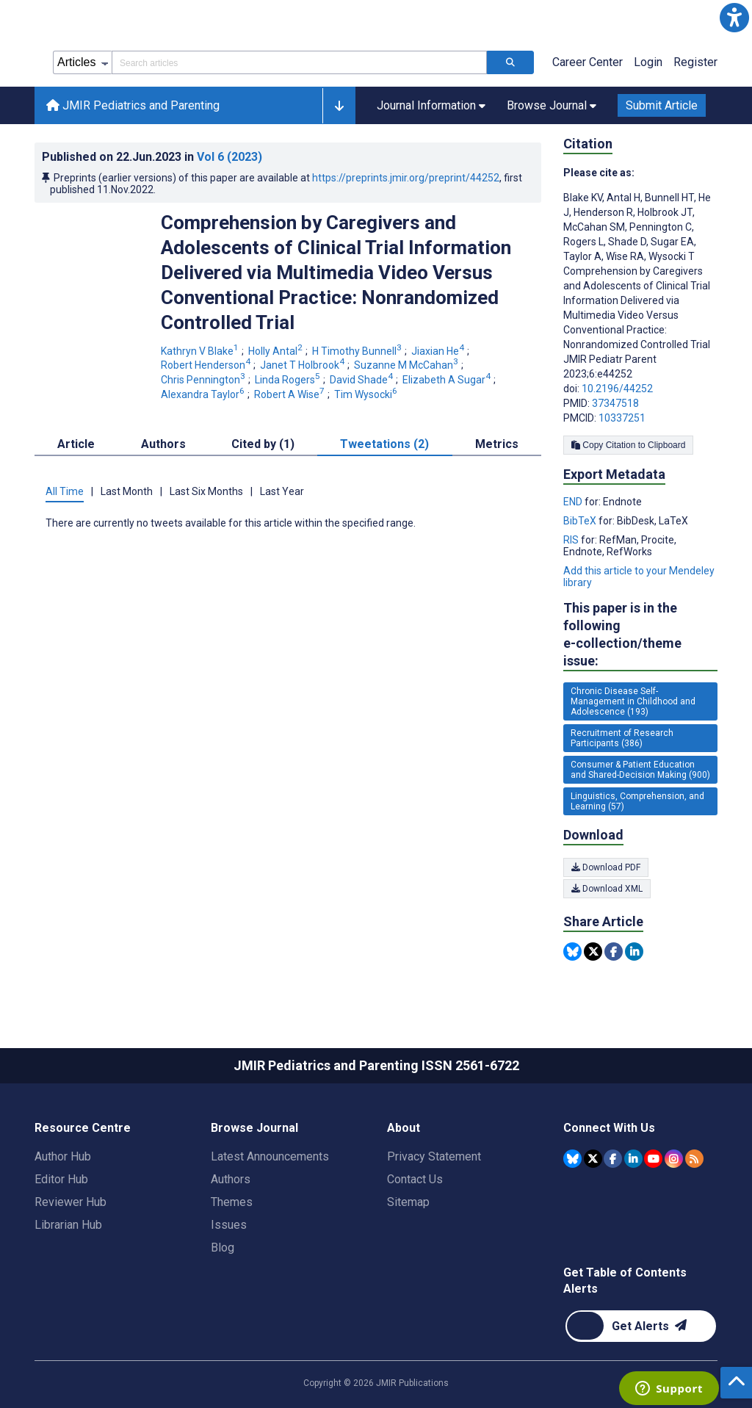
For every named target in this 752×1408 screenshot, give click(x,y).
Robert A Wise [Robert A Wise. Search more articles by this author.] (290, 394)
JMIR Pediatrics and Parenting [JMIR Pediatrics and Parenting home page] (133, 105)
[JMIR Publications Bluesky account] (572, 1158)
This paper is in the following (640, 635)
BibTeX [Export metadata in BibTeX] (581, 521)
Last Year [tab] (282, 491)
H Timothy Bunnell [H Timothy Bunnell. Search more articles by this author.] (358, 351)
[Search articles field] (299, 62)
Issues (229, 1225)
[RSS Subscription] (694, 1158)
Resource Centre (83, 1128)
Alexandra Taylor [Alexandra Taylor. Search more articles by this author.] (204, 394)
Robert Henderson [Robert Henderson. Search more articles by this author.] (207, 365)
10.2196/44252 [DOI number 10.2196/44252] (617, 388)
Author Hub (63, 1156)
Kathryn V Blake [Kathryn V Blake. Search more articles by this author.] (201, 351)
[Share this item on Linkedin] (634, 951)
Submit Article (662, 105)
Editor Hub (61, 1179)
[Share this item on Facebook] (613, 951)
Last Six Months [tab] (206, 491)
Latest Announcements (270, 1156)
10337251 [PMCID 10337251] (622, 418)
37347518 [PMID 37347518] (615, 403)
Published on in (152, 157)
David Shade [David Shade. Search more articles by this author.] (362, 380)
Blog (222, 1247)
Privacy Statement (434, 1156)
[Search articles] (510, 62)
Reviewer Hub (70, 1202)
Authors (230, 1179)
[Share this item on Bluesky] (572, 951)
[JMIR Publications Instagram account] (674, 1158)
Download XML (607, 889)
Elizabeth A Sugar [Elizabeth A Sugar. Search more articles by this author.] (447, 380)
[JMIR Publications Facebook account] (613, 1158)
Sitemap (408, 1202)
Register (695, 62)
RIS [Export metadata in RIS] (572, 540)
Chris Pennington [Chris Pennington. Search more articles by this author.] (204, 380)
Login (648, 62)
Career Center (587, 62)
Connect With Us (609, 1128)
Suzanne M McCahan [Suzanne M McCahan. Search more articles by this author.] (407, 365)
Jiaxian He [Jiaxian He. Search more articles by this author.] (438, 351)
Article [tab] (76, 444)
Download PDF (605, 867)
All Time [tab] (65, 491)
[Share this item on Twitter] (593, 951)
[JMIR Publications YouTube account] (653, 1158)
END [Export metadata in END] (574, 502)
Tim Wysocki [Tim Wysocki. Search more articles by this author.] (367, 394)
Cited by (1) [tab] (262, 444)
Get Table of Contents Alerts (625, 1281)
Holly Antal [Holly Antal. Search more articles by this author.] (276, 351)
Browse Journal (254, 1128)
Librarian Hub (68, 1225)
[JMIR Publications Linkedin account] (633, 1158)
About (403, 1128)
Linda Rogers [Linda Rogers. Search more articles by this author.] (288, 380)
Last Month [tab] (127, 491)
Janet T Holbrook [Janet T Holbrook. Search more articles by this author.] (303, 365)
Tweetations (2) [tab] (384, 444)
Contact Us (415, 1179)
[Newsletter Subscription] (640, 1326)
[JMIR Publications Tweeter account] (593, 1158)
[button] (734, 17)
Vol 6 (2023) (229, 157)
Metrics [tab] (496, 444)
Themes (232, 1202)
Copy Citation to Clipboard (628, 445)
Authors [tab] (163, 444)
